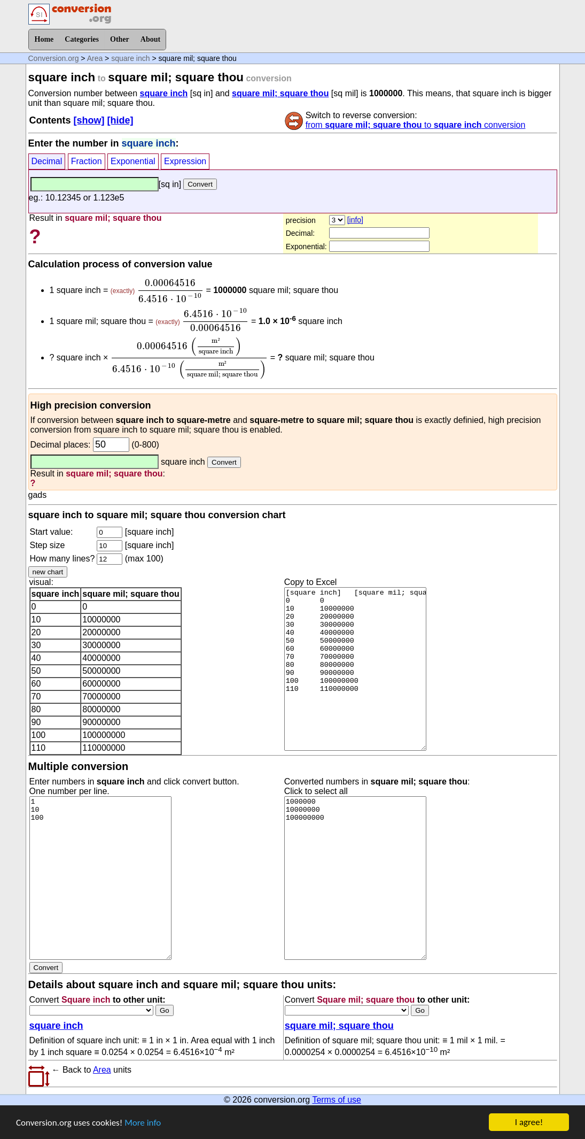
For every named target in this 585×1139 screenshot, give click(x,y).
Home (44, 39)
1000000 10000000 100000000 (355, 878)
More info (142, 1124)
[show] (89, 120)
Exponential (133, 161)
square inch (130, 58)
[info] (355, 220)
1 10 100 (100, 878)
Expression (185, 161)
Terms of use (336, 1099)
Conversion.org (53, 58)
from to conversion (416, 124)
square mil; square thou (280, 93)
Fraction (86, 161)
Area (95, 58)
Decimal (47, 161)
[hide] (120, 120)
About (150, 39)
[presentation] (170, 291)
